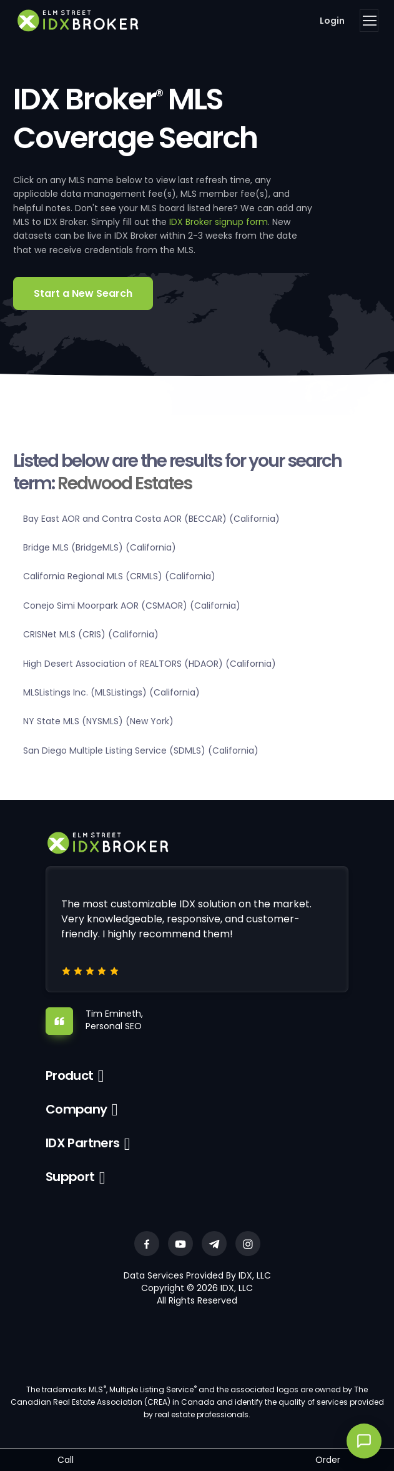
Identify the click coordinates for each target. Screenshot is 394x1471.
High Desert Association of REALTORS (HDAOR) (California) (149, 663)
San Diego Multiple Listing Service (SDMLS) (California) (141, 750)
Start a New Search (83, 293)
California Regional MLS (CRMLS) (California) (119, 576)
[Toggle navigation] (369, 20)
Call (65, 1460)
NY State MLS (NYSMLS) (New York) (98, 721)
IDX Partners (83, 1143)
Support (70, 1176)
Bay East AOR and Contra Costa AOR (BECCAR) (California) (151, 518)
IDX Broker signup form (218, 222)
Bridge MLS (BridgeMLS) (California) (99, 547)
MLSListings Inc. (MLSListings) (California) (111, 692)
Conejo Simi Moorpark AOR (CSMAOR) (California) (131, 605)
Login (332, 20)
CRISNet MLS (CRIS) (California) (91, 634)
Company (76, 1109)
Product (70, 1075)
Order (327, 1460)
